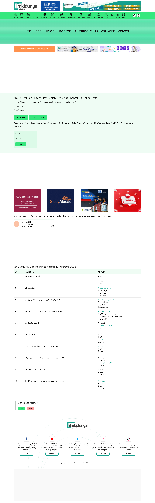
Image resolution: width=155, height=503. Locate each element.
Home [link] (16, 15)
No (30, 408)
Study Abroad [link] (98, 15)
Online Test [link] (61, 15)
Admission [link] (44, 15)
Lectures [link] (52, 15)
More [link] (118, 15)
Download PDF (38, 117)
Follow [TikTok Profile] (128, 454)
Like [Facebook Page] (26, 454)
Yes (21, 408)
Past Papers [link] (71, 15)
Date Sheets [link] (81, 15)
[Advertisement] (77, 69)
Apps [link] (123, 15)
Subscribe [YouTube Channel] (52, 454)
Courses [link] (36, 15)
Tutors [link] (112, 15)
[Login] (138, 15)
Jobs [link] (106, 15)
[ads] (27, 200)
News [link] (21, 15)
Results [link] (89, 15)
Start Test (21, 117)
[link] (50, 6)
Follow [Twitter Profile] (77, 454)
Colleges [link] (28, 15)
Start (21, 144)
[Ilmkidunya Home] (25, 6)
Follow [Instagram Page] (103, 454)
